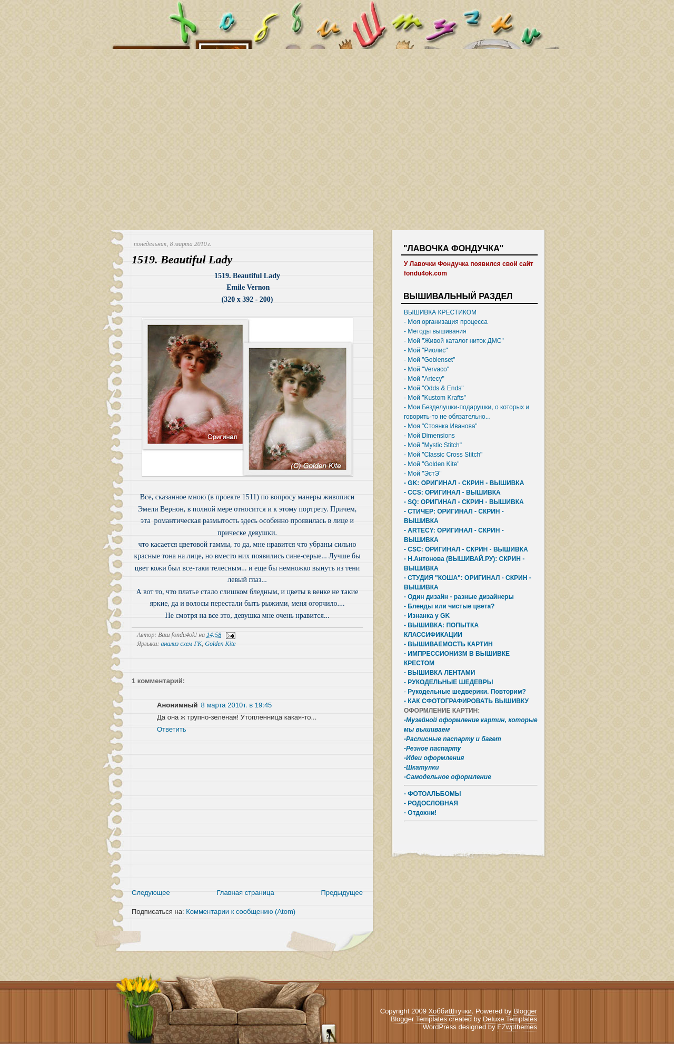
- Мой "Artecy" (424, 378)
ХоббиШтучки (450, 1011)
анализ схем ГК (181, 643)
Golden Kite (220, 643)
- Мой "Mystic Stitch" (433, 445)
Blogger (525, 1011)
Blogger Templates (419, 1019)
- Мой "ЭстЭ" (422, 473)
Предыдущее (342, 893)
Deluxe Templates (510, 1019)
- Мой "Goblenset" (429, 359)
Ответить (171, 729)
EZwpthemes (517, 1027)
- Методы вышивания (435, 331)
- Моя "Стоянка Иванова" (441, 426)
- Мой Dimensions (429, 435)
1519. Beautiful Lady (182, 259)
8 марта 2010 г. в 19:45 (236, 705)
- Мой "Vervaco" (426, 369)
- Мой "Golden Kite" (431, 464)
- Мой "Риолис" (426, 350)
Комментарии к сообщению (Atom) (240, 911)
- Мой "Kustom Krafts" (435, 397)
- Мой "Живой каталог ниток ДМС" (454, 340)
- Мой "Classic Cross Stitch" (443, 454)
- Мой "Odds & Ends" (433, 388)
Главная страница (245, 893)
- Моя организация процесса (446, 322)
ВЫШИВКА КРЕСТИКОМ (440, 312)
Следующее (151, 893)
